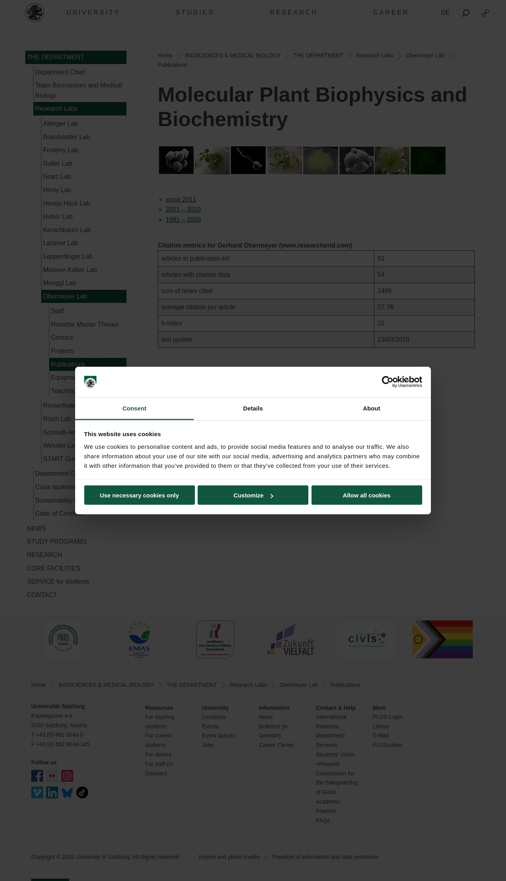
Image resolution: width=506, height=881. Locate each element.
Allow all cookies (367, 495)
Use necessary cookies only (139, 495)
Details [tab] (253, 408)
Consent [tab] (135, 408)
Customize (253, 495)
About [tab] (371, 408)
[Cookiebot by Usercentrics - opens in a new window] (387, 382)
